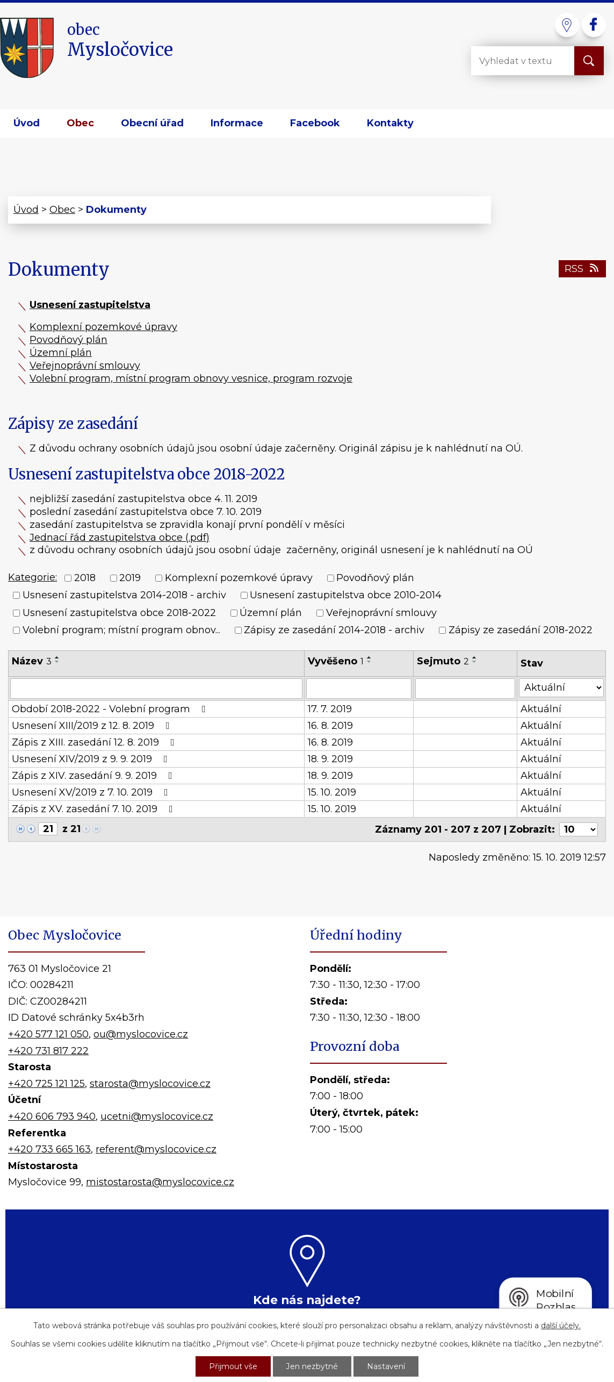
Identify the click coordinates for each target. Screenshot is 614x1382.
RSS (583, 269)
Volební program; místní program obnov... (121, 630)
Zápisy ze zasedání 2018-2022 (521, 630)
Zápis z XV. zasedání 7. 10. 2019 (94, 809)
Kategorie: (32, 577)
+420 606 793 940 (52, 1116)
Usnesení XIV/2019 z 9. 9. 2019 (92, 759)
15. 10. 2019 (332, 792)
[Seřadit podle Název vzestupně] (57, 657)
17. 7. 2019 (330, 709)
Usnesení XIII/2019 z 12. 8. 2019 (93, 726)
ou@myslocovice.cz (140, 1034)
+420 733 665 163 (49, 1149)
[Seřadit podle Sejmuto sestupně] (475, 662)
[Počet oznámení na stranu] (578, 829)
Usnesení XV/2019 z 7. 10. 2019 (92, 792)
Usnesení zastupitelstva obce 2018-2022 (119, 613)
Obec (80, 123)
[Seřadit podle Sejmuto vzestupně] (475, 657)
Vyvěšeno (336, 661)
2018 (85, 578)
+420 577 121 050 (48, 1034)
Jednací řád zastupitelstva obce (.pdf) (120, 537)
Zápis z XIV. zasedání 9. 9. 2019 (94, 776)
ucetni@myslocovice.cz (156, 1116)
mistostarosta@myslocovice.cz (160, 1182)
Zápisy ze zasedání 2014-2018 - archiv (334, 630)
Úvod (26, 123)
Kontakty (390, 123)
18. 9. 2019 (330, 759)
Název (32, 661)
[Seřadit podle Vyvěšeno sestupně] (369, 662)
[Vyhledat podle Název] (156, 688)
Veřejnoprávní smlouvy (85, 365)
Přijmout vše (234, 1366)
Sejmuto (443, 661)
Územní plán (61, 353)
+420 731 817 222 (48, 1051)
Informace (237, 123)
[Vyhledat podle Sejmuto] (465, 688)
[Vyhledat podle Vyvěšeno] (358, 688)
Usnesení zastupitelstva (90, 305)
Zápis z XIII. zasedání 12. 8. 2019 (95, 742)
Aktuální (541, 709)
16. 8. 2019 (330, 726)
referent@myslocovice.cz (156, 1149)
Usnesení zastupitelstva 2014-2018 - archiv (124, 596)
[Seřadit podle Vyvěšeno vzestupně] (369, 657)
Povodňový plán (68, 340)
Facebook (315, 123)
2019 (130, 578)
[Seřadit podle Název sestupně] (57, 662)
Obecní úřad (152, 123)
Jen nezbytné (312, 1366)
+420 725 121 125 (46, 1084)
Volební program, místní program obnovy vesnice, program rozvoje (191, 378)
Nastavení (386, 1366)
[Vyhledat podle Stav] (561, 687)
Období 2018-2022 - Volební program (111, 709)
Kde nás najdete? (307, 1300)
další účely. (561, 1325)
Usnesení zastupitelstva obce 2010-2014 (346, 596)
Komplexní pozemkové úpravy (103, 327)
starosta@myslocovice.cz (150, 1084)
